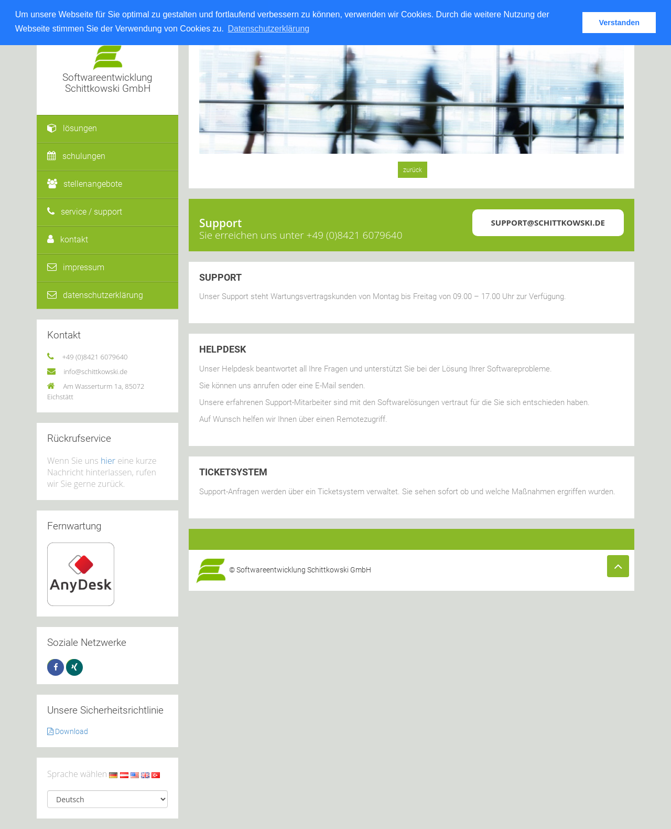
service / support (84, 212)
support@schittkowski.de (548, 222)
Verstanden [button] (619, 22)
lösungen (72, 128)
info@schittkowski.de (95, 371)
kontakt (67, 240)
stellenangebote (84, 184)
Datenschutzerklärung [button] (269, 28)
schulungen (76, 156)
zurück (412, 170)
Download (67, 731)
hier (108, 460)
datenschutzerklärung (95, 295)
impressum (75, 267)
